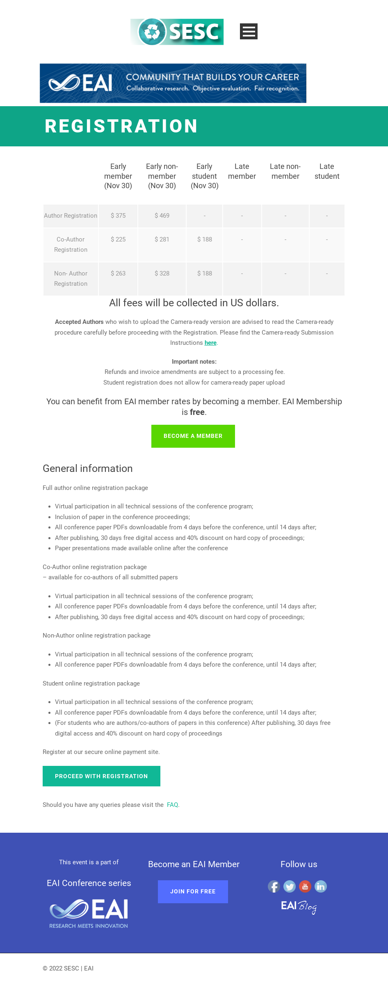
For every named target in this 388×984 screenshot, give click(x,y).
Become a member (193, 436)
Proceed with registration (101, 776)
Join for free (193, 891)
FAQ (172, 805)
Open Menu (249, 31)
